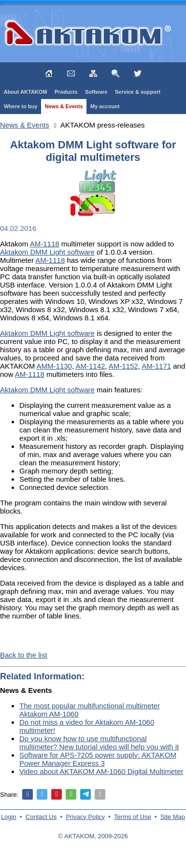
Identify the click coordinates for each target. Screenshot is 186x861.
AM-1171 (156, 366)
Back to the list (23, 655)
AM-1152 (123, 366)
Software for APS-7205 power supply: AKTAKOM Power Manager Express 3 (97, 759)
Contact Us (41, 816)
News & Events (64, 106)
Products (66, 92)
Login (8, 816)
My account (105, 106)
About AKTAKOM (25, 92)
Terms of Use (132, 816)
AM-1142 (90, 366)
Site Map (172, 816)
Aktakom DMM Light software (47, 252)
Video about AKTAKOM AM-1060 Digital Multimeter (101, 771)
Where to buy (21, 106)
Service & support (137, 92)
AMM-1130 (54, 366)
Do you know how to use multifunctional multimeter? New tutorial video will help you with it (99, 742)
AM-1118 (44, 244)
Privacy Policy (85, 816)
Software (96, 92)
